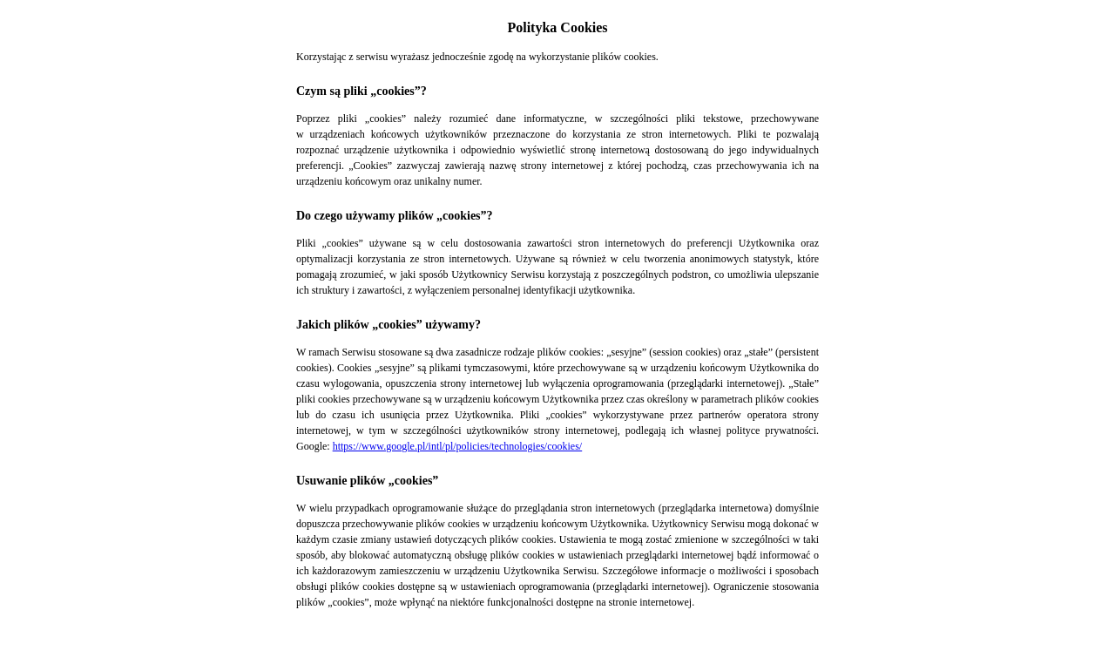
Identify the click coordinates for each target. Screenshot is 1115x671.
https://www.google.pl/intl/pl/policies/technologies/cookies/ (458, 446)
